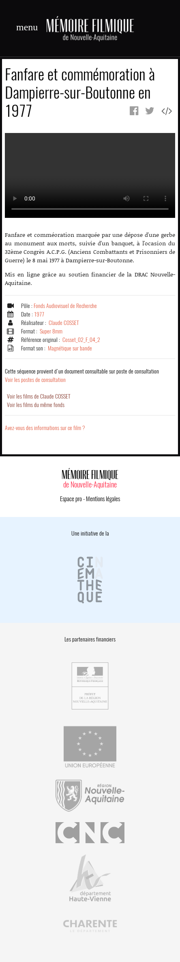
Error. (90, 175)
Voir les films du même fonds (35, 405)
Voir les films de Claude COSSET (38, 396)
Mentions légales (103, 499)
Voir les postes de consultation (82, 375)
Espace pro (71, 499)
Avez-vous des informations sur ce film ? (45, 428)
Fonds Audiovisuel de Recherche (65, 306)
